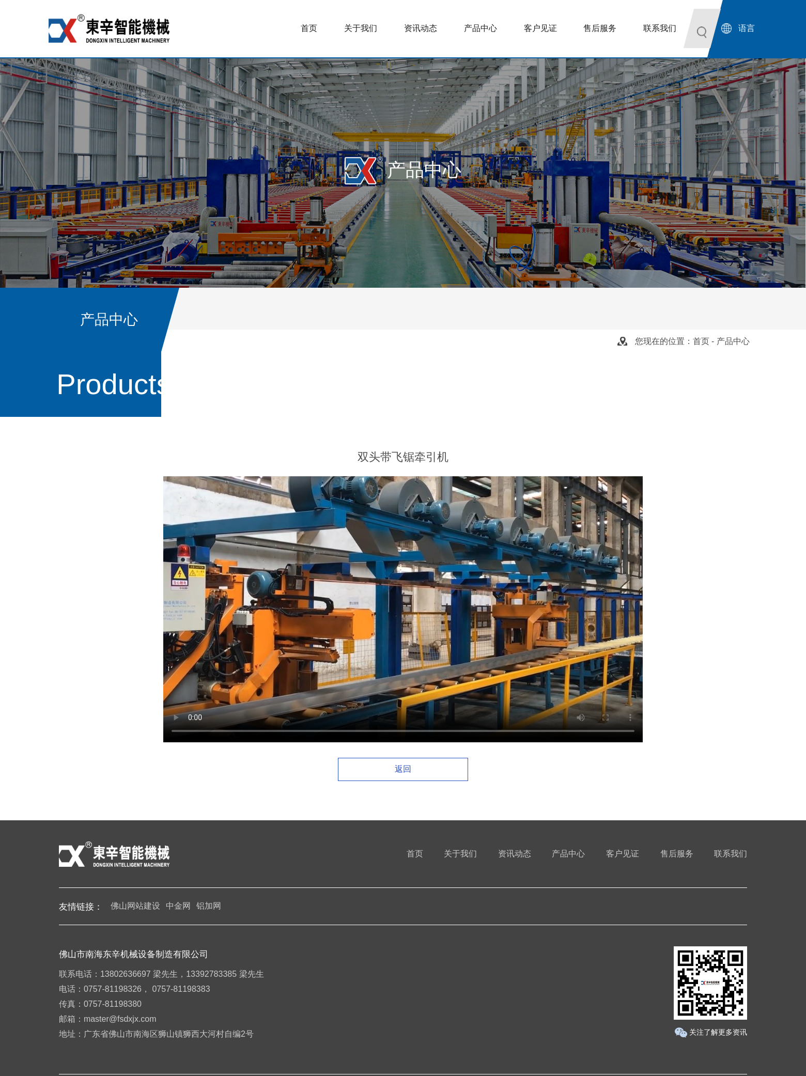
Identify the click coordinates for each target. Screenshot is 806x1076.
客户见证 (622, 853)
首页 (701, 341)
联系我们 (730, 853)
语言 (746, 28)
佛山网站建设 (135, 905)
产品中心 (568, 853)
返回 (403, 769)
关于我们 (460, 853)
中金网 (178, 905)
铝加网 (208, 905)
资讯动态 (514, 853)
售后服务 (676, 853)
